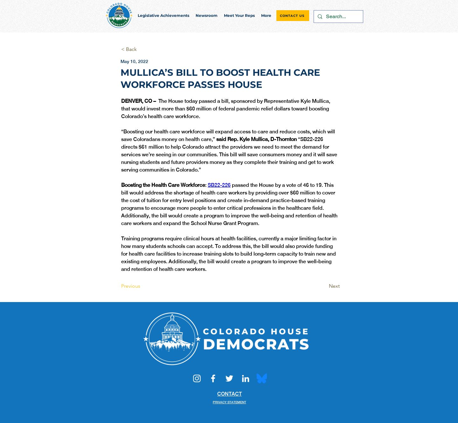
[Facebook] (213, 378)
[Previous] (142, 286)
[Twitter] (229, 378)
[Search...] (338, 17)
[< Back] (142, 49)
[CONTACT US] (292, 15)
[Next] (324, 286)
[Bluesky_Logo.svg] (262, 378)
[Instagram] (197, 378)
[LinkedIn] (245, 378)
